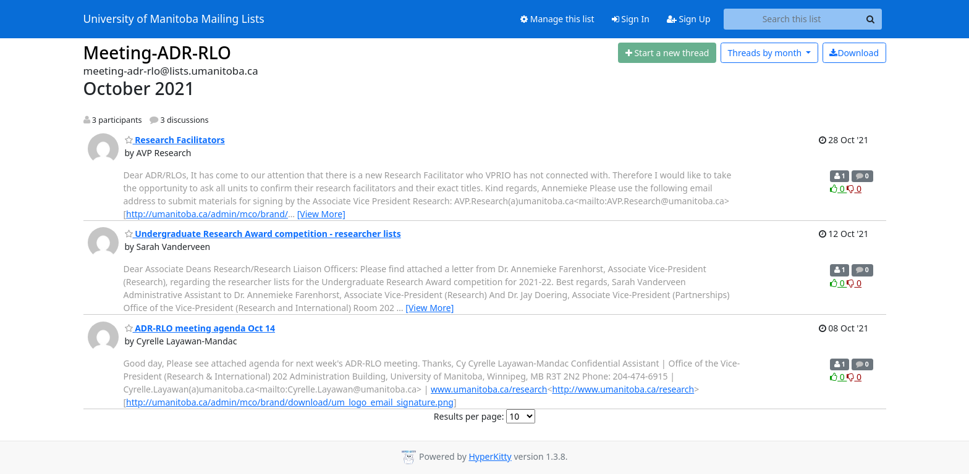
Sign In (631, 19)
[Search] (871, 19)
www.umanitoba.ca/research (489, 389)
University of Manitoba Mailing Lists (173, 19)
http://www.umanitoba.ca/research (623, 389)
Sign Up (689, 19)
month (765, 53)
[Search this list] (792, 19)
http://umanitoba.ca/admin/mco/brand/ (207, 214)
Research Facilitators (175, 140)
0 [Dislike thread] (854, 188)
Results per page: (469, 416)
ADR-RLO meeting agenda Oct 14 (200, 328)
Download (854, 53)
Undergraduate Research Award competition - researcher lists (263, 233)
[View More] (321, 214)
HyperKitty (489, 456)
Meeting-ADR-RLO (157, 52)
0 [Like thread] (838, 188)
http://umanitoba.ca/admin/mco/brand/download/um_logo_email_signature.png (290, 402)
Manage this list (557, 19)
